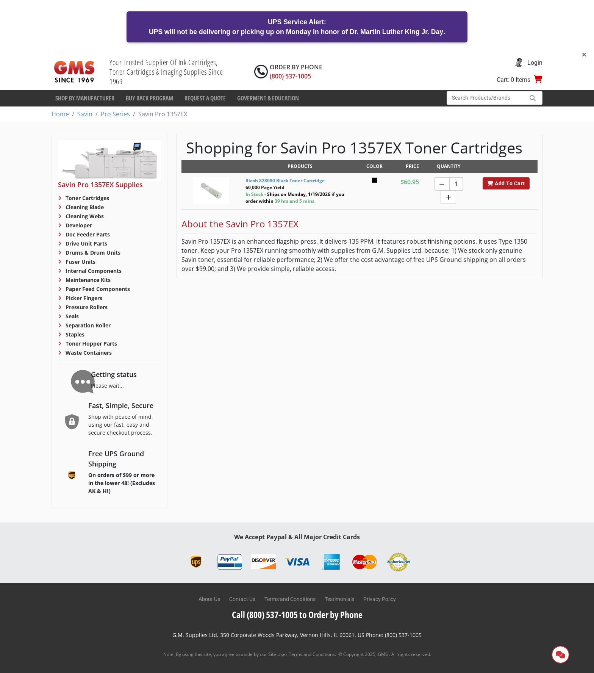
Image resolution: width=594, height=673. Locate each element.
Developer (78, 225)
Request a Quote (205, 98)
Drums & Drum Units (92, 252)
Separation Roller (87, 325)
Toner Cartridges (86, 198)
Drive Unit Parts (85, 243)
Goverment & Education (268, 98)
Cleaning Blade (84, 207)
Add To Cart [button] (506, 183)
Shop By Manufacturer (84, 98)
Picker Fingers (83, 298)
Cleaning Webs (84, 216)
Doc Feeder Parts (87, 234)
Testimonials (339, 599)
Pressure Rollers (86, 307)
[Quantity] (456, 184)
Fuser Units (79, 261)
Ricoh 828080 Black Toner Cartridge (285, 180)
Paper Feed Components (97, 289)
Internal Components (93, 270)
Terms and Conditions (290, 599)
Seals (71, 316)
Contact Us (242, 599)
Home (60, 114)
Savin (84, 114)
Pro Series (115, 114)
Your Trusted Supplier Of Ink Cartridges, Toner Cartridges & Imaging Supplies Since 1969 (166, 71)
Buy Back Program (149, 98)
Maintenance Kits (87, 279)
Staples (74, 334)
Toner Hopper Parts (90, 343)
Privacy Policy (379, 599)
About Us (209, 599)
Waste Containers (88, 352)
